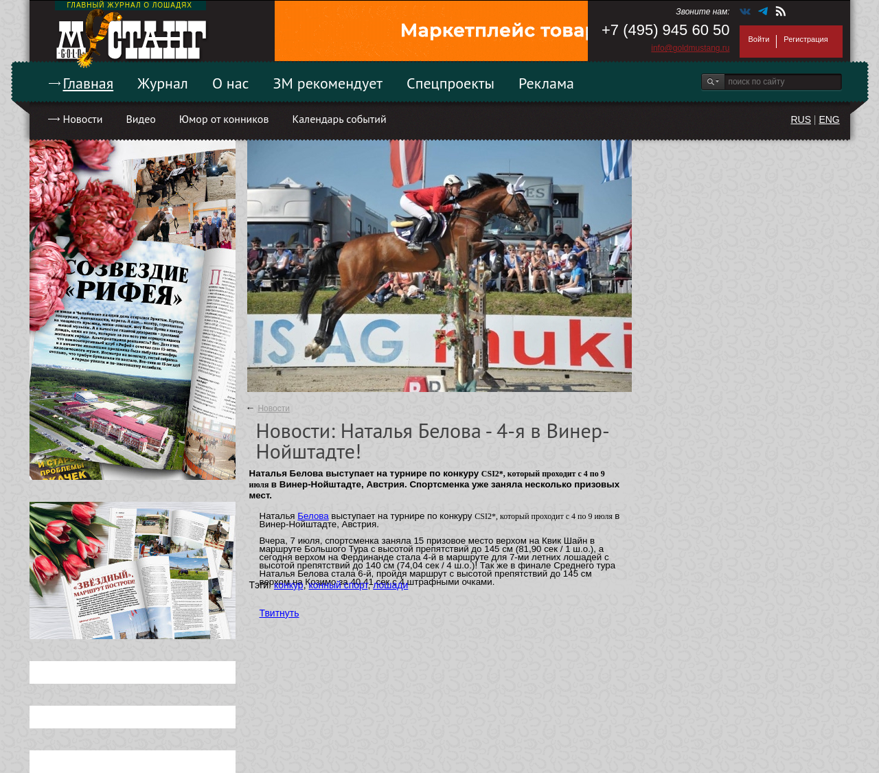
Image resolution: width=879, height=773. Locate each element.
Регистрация (805, 39)
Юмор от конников (224, 119)
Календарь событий (339, 119)
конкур (289, 584)
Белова (312, 516)
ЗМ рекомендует (328, 83)
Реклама (546, 83)
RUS (800, 119)
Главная (88, 83)
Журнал (162, 83)
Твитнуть (279, 613)
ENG (829, 119)
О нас (230, 83)
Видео (140, 119)
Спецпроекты (450, 83)
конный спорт (337, 584)
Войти (759, 39)
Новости (83, 119)
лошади (390, 584)
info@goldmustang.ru (690, 48)
